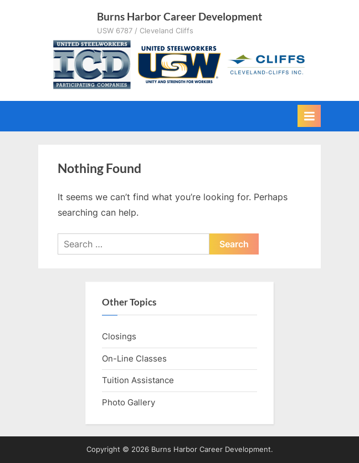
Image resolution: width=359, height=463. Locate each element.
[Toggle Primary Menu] (309, 116)
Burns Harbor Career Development (179, 16)
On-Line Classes (134, 358)
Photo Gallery (128, 402)
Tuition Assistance (138, 380)
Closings (119, 336)
